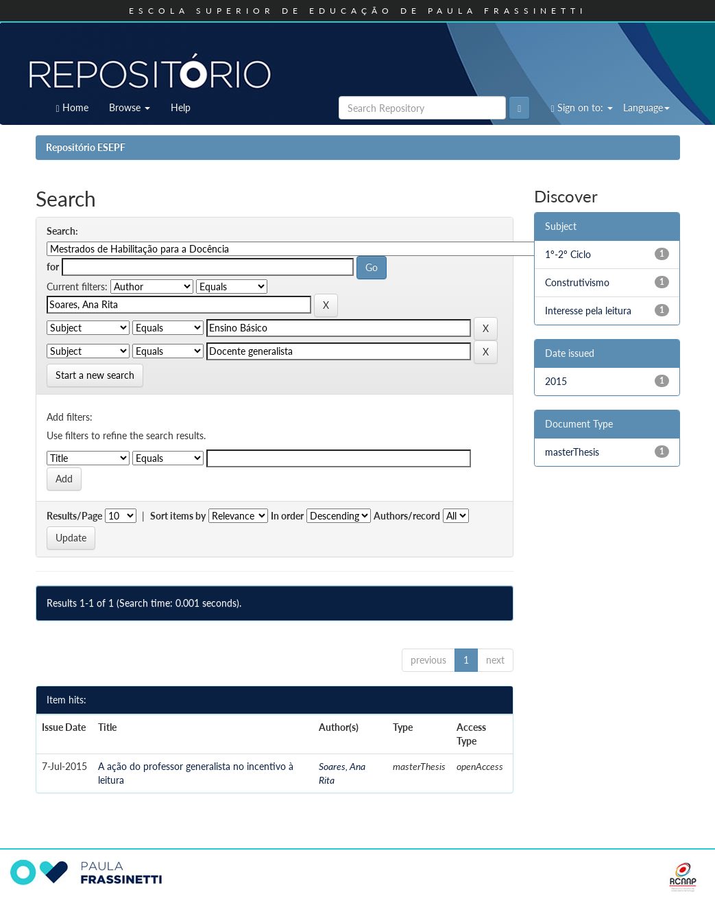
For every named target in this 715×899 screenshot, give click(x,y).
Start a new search (95, 375)
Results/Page (74, 516)
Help (181, 107)
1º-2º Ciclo (568, 254)
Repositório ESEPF (85, 147)
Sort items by (178, 516)
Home (72, 108)
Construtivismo (577, 282)
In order (287, 516)
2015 (556, 381)
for (53, 266)
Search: (62, 231)
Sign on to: (581, 108)
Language (646, 107)
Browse (129, 107)
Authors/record (407, 516)
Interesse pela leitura (588, 310)
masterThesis (572, 452)
